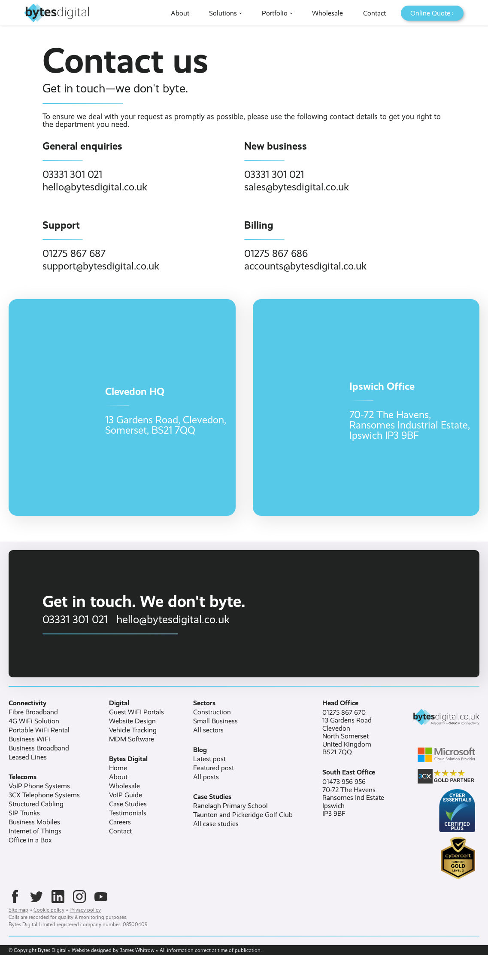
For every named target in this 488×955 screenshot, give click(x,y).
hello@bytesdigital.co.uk (94, 187)
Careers (120, 822)
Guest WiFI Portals (136, 712)
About (118, 777)
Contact (120, 831)
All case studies (216, 823)
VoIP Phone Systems (39, 786)
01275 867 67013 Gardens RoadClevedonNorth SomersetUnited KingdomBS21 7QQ (347, 732)
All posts (206, 777)
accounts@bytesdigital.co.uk (305, 266)
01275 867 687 (74, 253)
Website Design (132, 721)
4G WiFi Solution (34, 721)
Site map (18, 910)
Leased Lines (28, 757)
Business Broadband (39, 748)
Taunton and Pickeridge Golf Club (243, 814)
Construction (212, 712)
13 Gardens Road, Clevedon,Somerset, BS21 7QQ (165, 425)
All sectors (208, 730)
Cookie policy (48, 910)
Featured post (213, 768)
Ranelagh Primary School (230, 805)
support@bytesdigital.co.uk (100, 266)
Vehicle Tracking (133, 730)
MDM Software (131, 739)
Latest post (209, 759)
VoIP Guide (125, 795)
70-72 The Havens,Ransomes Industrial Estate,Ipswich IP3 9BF (409, 425)
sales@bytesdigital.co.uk (296, 187)
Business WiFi (29, 739)
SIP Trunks (24, 813)
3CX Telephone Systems (44, 795)
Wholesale (124, 786)
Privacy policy (85, 910)
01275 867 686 (276, 253)
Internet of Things (35, 831)
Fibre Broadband (33, 712)
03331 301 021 (72, 174)
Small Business (215, 721)
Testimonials (127, 813)
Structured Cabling (36, 804)
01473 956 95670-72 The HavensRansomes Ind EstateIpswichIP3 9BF (353, 797)
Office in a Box (30, 840)
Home (118, 768)
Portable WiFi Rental (39, 730)
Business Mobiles (34, 822)
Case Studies (128, 804)
